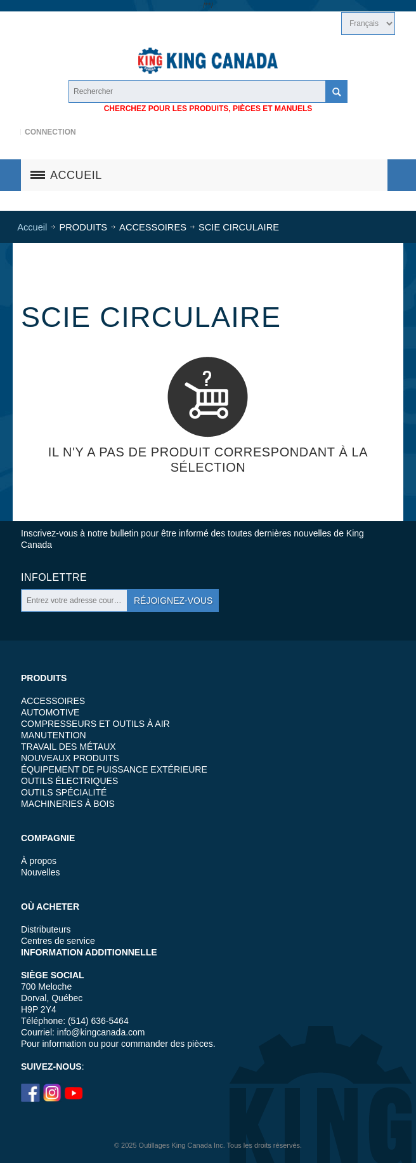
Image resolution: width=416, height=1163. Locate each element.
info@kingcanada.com (101, 1032)
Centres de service (58, 941)
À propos (38, 861)
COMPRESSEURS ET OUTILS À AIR (95, 724)
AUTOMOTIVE (50, 712)
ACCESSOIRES (53, 701)
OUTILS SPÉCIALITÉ (64, 792)
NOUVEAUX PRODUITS (70, 758)
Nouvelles (40, 872)
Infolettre (54, 577)
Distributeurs (46, 929)
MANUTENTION (53, 735)
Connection (50, 132)
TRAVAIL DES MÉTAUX (68, 746)
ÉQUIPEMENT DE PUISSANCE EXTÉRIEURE (114, 769)
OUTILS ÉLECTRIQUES (69, 781)
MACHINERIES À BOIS (68, 804)
